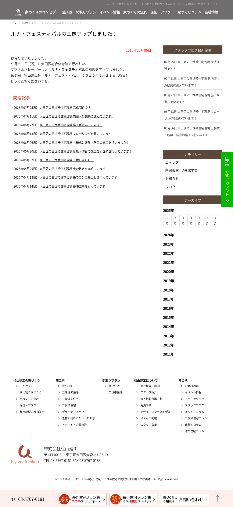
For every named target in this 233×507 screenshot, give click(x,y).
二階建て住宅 (70, 398)
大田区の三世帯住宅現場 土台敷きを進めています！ (74, 168)
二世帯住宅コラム (196, 418)
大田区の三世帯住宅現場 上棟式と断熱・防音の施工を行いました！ (84, 142)
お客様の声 (192, 386)
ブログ (170, 187)
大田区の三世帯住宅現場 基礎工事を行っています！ (74, 186)
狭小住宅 (67, 386)
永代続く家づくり (31, 392)
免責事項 (145, 405)
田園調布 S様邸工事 (181, 170)
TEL (27, 499)
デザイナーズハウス (74, 411)
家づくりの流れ (135, 12)
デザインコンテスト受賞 (155, 411)
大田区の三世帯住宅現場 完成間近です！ (67, 107)
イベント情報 (110, 12)
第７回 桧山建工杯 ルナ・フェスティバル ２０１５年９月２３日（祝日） (70, 75)
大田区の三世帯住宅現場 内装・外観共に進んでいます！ (77, 116)
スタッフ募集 (148, 424)
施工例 (67, 12)
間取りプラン (86, 12)
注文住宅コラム (194, 431)
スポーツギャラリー (197, 398)
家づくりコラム (189, 12)
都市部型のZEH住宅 (32, 411)
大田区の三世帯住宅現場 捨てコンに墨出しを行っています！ (80, 177)
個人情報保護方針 (151, 398)
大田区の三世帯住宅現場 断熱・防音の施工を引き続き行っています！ (86, 151)
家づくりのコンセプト (42, 12)
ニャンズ (172, 162)
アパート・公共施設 (74, 424)
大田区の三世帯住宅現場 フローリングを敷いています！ (77, 133)
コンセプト (26, 386)
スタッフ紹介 (148, 392)
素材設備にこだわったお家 (78, 418)
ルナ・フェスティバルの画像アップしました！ (64, 33)
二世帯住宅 (69, 405)
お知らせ (172, 178)
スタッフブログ (194, 405)
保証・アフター (162, 12)
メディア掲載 (148, 418)
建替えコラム (193, 424)
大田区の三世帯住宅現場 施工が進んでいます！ (71, 125)
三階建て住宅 (70, 392)
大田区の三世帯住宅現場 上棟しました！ (67, 160)
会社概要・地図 (150, 386)
